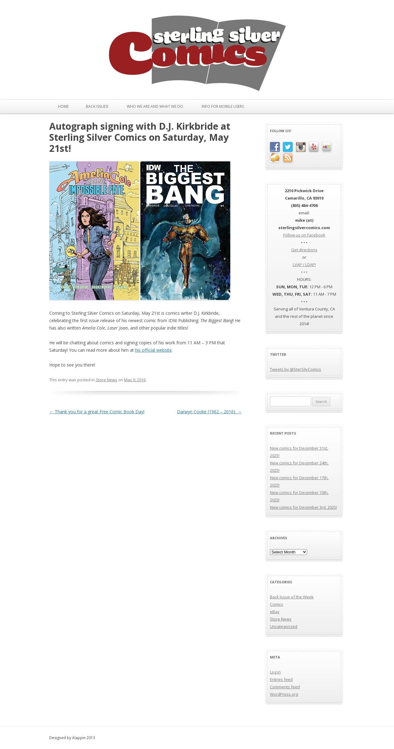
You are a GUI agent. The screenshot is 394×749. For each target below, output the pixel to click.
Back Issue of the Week (292, 597)
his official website (153, 350)
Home (63, 106)
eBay (274, 611)
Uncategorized (283, 626)
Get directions (304, 250)
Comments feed (285, 687)
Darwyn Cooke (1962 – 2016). (209, 412)
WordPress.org (284, 694)
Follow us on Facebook (304, 235)
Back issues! (97, 106)
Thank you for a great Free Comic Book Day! (96, 412)
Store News (106, 380)
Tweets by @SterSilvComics (295, 369)
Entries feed (281, 679)
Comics (276, 604)
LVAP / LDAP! (304, 264)
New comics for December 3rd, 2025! (303, 507)
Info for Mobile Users (223, 106)
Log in (275, 672)
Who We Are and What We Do (155, 106)
